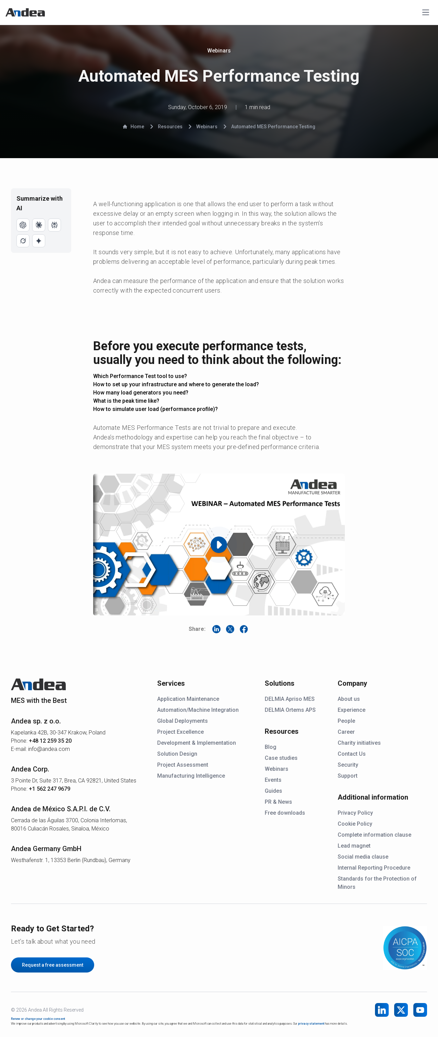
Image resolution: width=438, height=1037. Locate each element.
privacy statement (311, 1023)
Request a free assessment (52, 965)
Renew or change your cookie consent (38, 1019)
